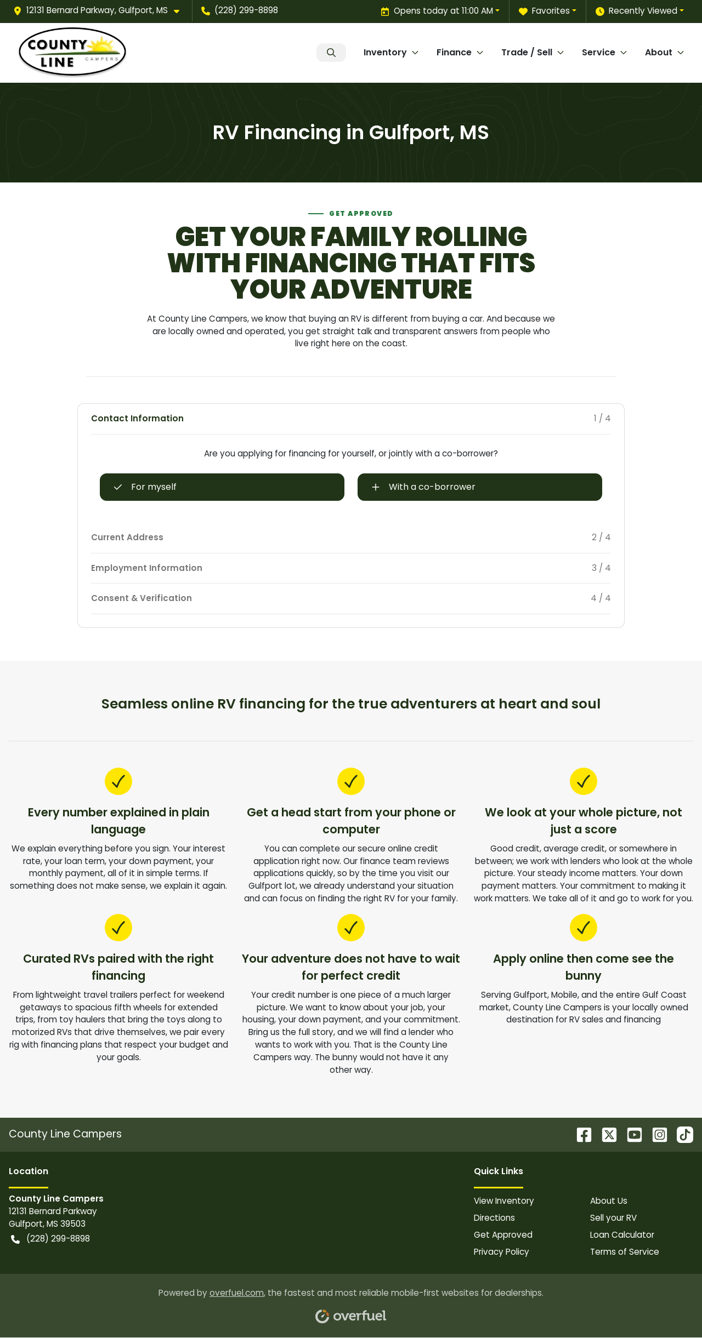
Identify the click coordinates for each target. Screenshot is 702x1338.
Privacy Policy (501, 1251)
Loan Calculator (622, 1234)
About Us (608, 1201)
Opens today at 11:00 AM (437, 11)
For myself (145, 487)
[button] (101, 10)
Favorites (544, 11)
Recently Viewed (636, 11)
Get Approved (503, 1234)
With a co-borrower (423, 487)
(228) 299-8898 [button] (239, 10)
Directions (494, 1217)
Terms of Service (624, 1251)
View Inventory (504, 1201)
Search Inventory (331, 52)
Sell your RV (613, 1217)
